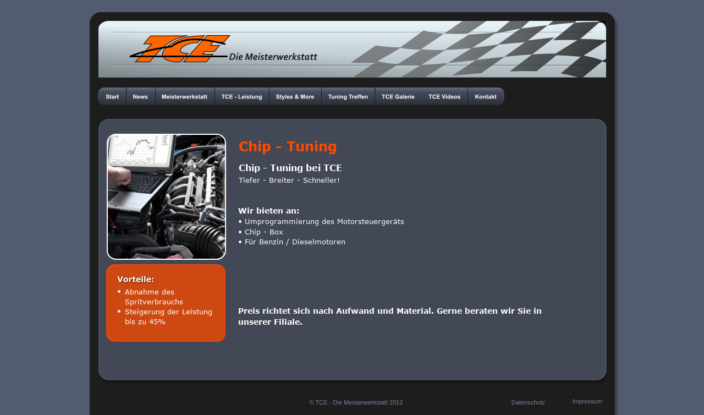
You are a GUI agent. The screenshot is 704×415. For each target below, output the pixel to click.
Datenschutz (528, 402)
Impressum (587, 401)
